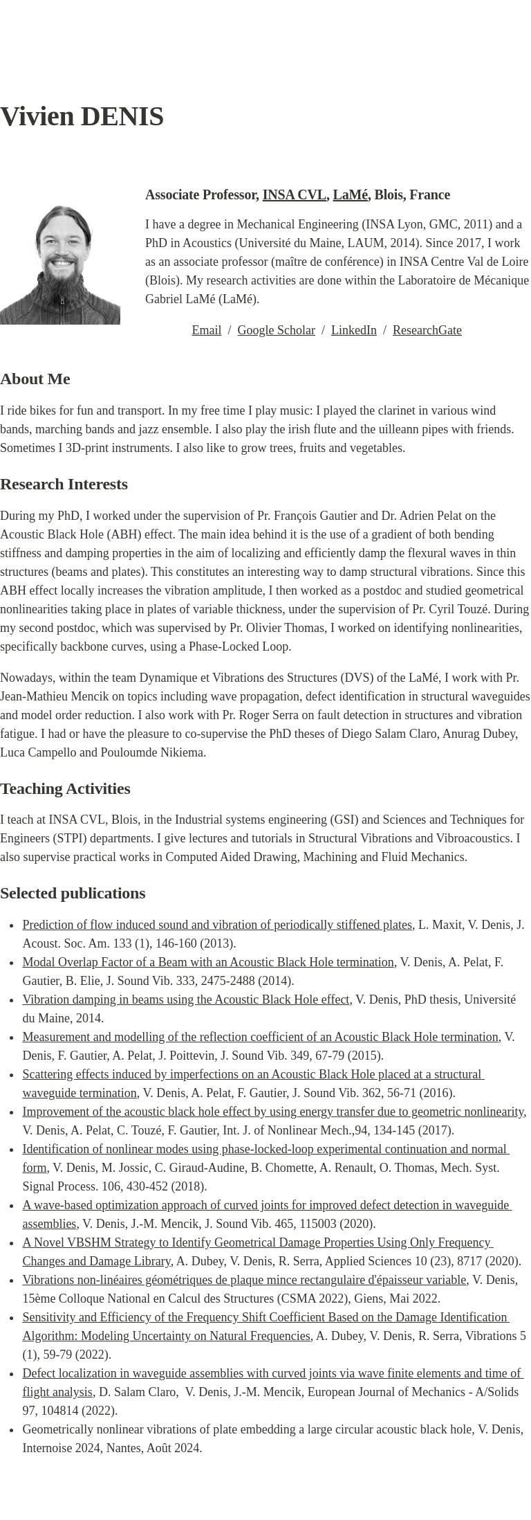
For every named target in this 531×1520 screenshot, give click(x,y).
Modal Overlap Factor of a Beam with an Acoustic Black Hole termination (207, 962)
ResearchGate (427, 330)
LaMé (350, 194)
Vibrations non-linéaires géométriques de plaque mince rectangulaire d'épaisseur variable (244, 1280)
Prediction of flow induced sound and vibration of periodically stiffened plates (217, 925)
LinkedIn (354, 330)
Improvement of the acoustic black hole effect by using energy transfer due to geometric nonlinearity (272, 1112)
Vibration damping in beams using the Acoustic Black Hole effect (185, 999)
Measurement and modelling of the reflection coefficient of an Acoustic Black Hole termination (260, 1037)
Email (207, 330)
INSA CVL (294, 194)
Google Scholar (276, 330)
